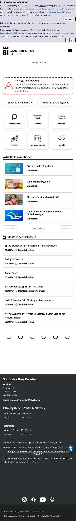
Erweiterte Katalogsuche (56, 102)
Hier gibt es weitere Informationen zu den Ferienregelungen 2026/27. (38, 452)
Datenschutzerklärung (14, 516)
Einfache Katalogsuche (20, 102)
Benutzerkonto (39, 62)
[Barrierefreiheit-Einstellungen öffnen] (70, 448)
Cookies (42, 5)
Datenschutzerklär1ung (59, 12)
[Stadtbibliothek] (18, 50)
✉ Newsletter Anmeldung (49, 516)
